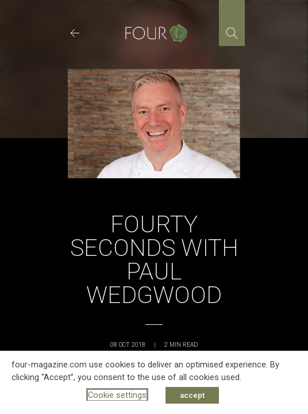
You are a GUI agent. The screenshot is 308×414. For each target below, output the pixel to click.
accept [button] (192, 395)
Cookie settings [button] (117, 395)
